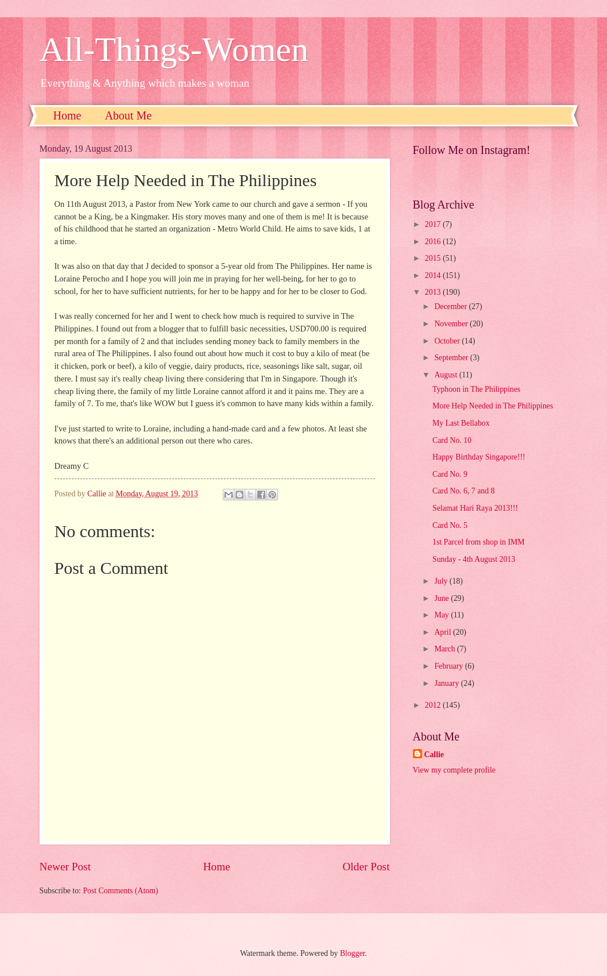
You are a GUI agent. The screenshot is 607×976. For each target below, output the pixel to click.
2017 (434, 224)
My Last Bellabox (461, 423)
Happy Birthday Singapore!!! (478, 457)
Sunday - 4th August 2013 (473, 559)
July (441, 581)
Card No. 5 (449, 525)
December (451, 306)
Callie (434, 754)
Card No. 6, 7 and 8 (463, 491)
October (448, 341)
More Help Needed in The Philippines (492, 406)
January (447, 683)
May (442, 615)
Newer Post (65, 867)
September (452, 357)
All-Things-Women (174, 49)
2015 (434, 258)
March (445, 649)
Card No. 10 (451, 440)
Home (67, 115)
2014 (434, 275)
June (442, 598)
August (446, 375)
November (452, 323)
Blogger (352, 953)
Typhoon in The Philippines (476, 389)
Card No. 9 (449, 474)
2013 (434, 292)
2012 (434, 705)
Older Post (365, 867)
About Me (128, 115)
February (449, 666)
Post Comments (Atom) (120, 890)
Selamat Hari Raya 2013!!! (475, 508)
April (443, 632)
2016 (434, 241)
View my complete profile (454, 770)
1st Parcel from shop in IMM (478, 542)
